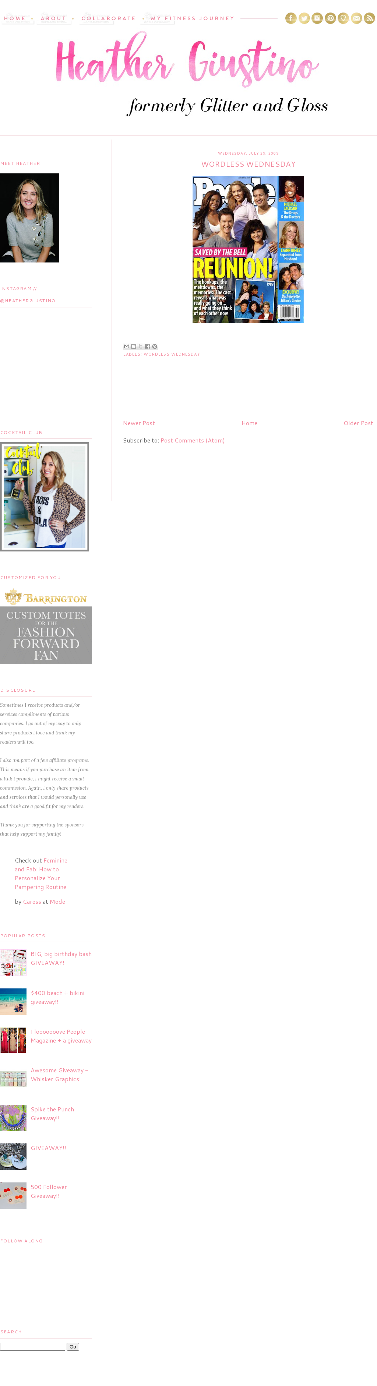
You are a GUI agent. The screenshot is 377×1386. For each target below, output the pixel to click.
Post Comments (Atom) (193, 440)
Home (249, 423)
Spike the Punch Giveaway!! (52, 1113)
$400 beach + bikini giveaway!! (57, 997)
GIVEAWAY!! (48, 1147)
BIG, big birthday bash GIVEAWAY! (61, 958)
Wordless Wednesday (172, 354)
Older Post (358, 423)
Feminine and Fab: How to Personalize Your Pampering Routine (41, 873)
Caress (32, 901)
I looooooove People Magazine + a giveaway (61, 1035)
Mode (57, 901)
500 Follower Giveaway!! (49, 1191)
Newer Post (139, 423)
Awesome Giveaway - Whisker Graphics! (59, 1074)
